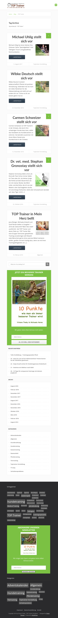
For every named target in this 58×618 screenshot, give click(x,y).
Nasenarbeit (14, 453)
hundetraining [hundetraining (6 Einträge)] (16, 501)
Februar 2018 (15, 389)
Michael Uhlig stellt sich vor (26, 39)
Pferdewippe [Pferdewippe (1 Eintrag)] (44, 508)
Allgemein (40, 255)
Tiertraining (14, 460)
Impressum (20, 610)
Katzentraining (15, 450)
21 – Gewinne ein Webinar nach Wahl (22, 367)
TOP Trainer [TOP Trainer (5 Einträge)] (14, 515)
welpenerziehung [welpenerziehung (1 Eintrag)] (11, 520)
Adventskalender (16, 435)
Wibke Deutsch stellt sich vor (27, 76)
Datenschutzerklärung (30, 610)
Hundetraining (15, 446)
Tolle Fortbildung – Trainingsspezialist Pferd (24, 355)
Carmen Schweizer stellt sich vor (27, 119)
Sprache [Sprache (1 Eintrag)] (18, 510)
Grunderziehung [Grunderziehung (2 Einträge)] (35, 589)
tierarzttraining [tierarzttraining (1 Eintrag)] (40, 510)
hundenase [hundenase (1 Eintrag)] (43, 495)
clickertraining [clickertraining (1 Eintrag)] (10, 495)
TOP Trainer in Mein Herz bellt (27, 216)
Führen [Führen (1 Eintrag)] (17, 495)
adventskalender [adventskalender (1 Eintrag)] (11, 492)
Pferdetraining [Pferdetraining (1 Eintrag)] (44, 505)
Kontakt (39, 610)
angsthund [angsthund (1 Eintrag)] (19, 492)
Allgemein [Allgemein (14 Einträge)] (36, 585)
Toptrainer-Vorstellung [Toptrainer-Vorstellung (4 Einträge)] (28, 600)
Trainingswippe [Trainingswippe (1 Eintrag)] (26, 517)
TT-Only (13, 468)
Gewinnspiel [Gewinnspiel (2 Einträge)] (25, 496)
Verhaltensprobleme (17, 471)
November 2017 (15, 397)
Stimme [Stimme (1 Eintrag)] (23, 510)
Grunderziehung (16, 442)
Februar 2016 (15, 418)
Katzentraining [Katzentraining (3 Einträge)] (32, 592)
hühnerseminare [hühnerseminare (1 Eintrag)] (31, 503)
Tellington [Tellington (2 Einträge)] (30, 511)
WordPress (35, 615)
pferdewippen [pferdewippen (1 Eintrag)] (10, 510)
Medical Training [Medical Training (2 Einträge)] (13, 506)
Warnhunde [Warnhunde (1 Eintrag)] (41, 517)
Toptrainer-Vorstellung (40, 64)
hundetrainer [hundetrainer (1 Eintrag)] (35, 497)
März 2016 (14, 415)
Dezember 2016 (15, 404)
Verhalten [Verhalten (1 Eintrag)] (34, 517)
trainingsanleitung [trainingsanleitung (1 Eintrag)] (27, 514)
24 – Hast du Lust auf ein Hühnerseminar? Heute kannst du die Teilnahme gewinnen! (28, 359)
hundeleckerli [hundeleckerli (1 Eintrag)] (35, 495)
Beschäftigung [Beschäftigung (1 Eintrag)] (34, 492)
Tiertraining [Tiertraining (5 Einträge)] (12, 600)
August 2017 (14, 400)
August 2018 (14, 386)
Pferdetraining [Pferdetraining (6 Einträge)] (33, 596)
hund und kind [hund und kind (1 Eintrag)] (39, 500)
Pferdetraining (15, 457)
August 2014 (14, 422)
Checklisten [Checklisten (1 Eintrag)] (42, 492)
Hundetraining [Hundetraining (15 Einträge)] (16, 593)
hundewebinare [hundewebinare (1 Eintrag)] (30, 500)
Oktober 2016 (15, 411)
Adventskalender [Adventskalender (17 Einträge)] (17, 585)
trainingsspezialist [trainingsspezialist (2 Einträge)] (39, 515)
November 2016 (15, 408)
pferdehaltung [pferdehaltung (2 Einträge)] (34, 506)
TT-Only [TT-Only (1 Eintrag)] (40, 599)
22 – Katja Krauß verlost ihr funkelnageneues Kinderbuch (28, 364)
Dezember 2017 (15, 393)
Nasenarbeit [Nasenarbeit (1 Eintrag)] (24, 505)
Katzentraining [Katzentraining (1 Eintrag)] (40, 503)
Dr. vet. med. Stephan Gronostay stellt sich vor (27, 165)
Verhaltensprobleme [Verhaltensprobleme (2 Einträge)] (25, 603)
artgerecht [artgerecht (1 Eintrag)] (26, 492)
